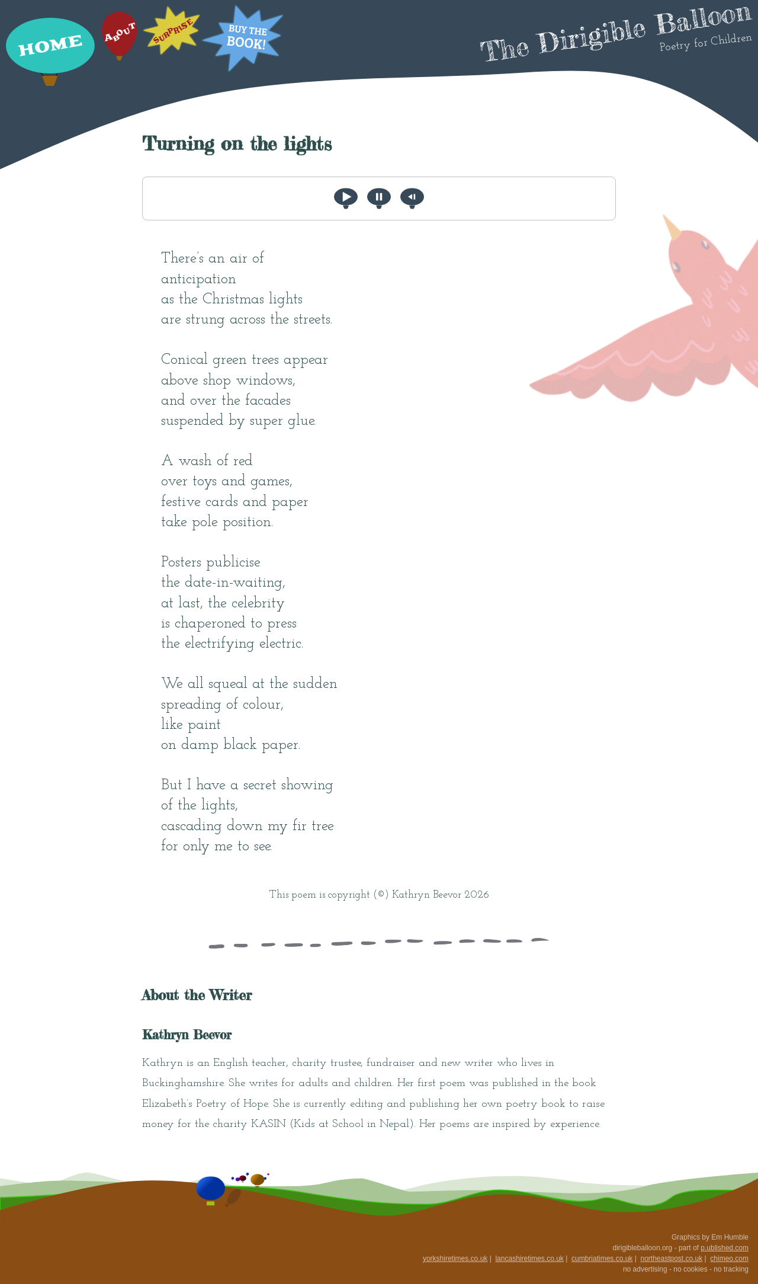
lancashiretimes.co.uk (529, 1258)
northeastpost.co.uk (671, 1258)
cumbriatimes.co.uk (601, 1258)
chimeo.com (729, 1258)
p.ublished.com (725, 1248)
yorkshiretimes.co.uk (455, 1258)
